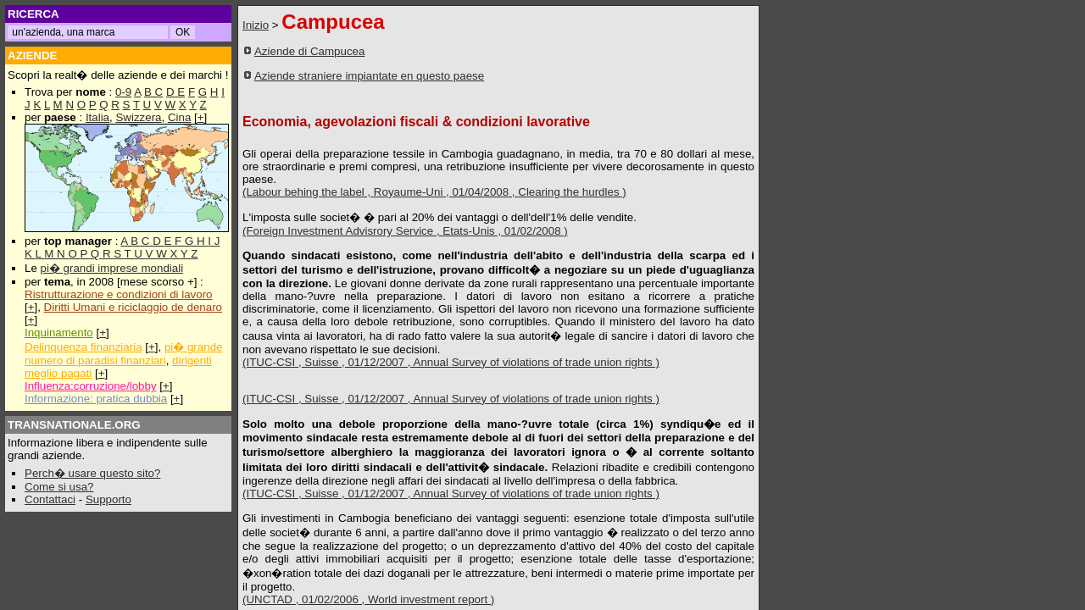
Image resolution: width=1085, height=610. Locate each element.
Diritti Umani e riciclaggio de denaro (133, 307)
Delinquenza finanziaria (83, 347)
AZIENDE (33, 55)
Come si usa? (59, 486)
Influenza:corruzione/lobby (91, 386)
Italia (97, 117)
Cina (179, 117)
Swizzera (138, 117)
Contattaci (50, 499)
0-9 (123, 92)
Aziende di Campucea (309, 51)
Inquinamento (59, 332)
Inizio (255, 25)
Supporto (108, 499)
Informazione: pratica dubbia (96, 398)
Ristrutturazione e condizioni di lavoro (119, 294)
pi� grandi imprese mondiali (112, 268)
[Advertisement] (641, 70)
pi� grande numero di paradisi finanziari (123, 354)
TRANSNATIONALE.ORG (74, 425)
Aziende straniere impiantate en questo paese (369, 75)
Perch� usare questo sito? (92, 473)
